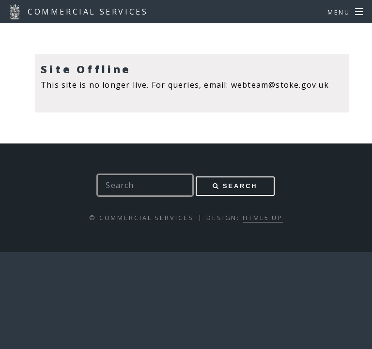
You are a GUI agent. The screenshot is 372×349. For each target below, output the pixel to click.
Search (240, 186)
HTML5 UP (263, 217)
